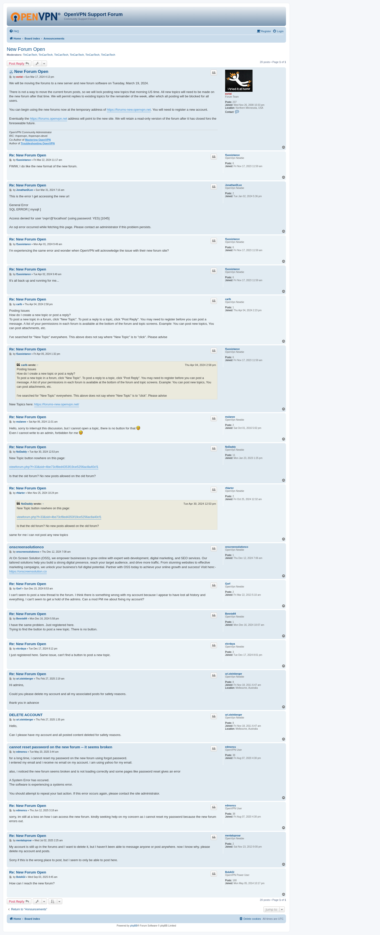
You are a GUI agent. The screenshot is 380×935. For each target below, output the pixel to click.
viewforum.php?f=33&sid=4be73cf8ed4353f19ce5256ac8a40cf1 (53, 467)
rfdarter (229, 488)
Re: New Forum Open (27, 155)
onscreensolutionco (236, 547)
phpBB (133, 925)
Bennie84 (230, 613)
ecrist (228, 94)
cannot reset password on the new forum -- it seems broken (60, 747)
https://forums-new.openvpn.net (129, 109)
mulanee (230, 417)
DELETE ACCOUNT (26, 715)
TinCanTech (30, 54)
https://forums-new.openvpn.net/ (56, 404)
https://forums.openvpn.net (48, 118)
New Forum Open (26, 49)
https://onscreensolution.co (28, 571)
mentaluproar (233, 835)
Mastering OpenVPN (38, 139)
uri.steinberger (233, 673)
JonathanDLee (233, 185)
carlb (228, 299)
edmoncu (230, 747)
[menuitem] (14, 31)
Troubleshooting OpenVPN (38, 143)
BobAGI (229, 872)
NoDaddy (230, 447)
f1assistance (232, 155)
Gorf (227, 583)
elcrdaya (230, 643)
